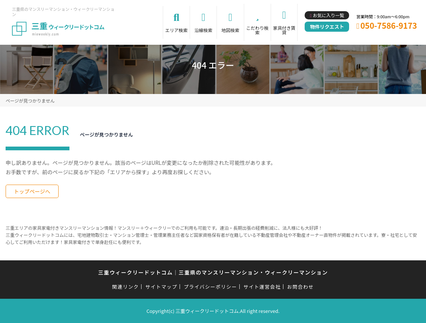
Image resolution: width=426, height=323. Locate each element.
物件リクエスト (327, 26)
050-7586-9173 (388, 25)
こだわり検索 (257, 30)
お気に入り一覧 (328, 15)
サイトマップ (161, 286)
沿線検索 (203, 30)
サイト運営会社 (262, 286)
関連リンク (125, 286)
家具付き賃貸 (284, 30)
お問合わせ (300, 286)
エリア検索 (176, 30)
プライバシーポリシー (210, 286)
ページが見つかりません (30, 100)
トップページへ (32, 191)
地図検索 (230, 30)
